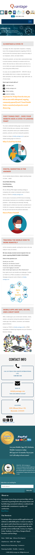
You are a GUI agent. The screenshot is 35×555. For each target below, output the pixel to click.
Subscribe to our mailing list (8, 483)
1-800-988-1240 (8, 85)
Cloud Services (5, 542)
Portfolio (15, 549)
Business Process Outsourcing (9, 545)
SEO (15, 542)
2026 (11, 553)
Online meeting (8, 91)
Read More (4, 511)
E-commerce (21, 545)
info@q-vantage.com (9, 88)
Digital (18, 542)
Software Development (19, 538)
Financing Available (6, 549)
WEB (11, 542)
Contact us (21, 549)
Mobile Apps (9, 538)
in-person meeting (8, 94)
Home (3, 538)
